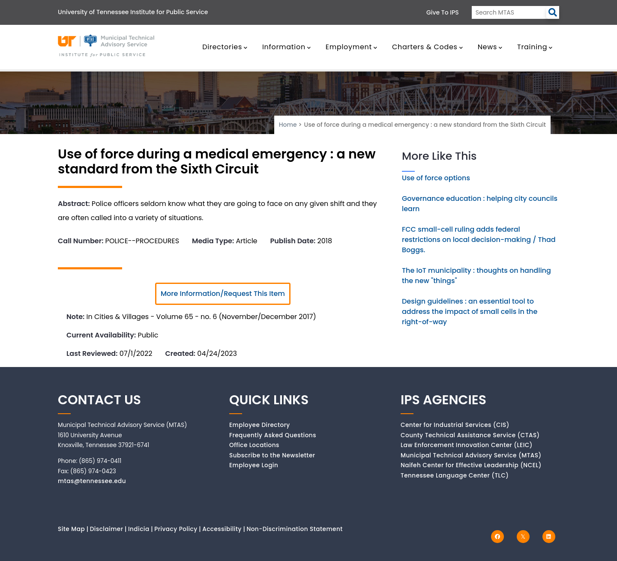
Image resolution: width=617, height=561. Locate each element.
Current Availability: (101, 335)
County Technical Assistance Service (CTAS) (470, 435)
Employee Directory (259, 425)
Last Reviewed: (91, 353)
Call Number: (80, 241)
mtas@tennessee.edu (92, 481)
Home (288, 124)
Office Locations (254, 445)
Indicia (139, 529)
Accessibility (222, 529)
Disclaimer (106, 529)
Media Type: (213, 241)
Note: (75, 317)
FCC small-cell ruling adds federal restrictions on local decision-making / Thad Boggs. (479, 239)
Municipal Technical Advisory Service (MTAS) (471, 455)
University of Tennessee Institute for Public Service (133, 12)
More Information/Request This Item (223, 293)
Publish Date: (293, 241)
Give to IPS (442, 12)
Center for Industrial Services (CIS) (455, 425)
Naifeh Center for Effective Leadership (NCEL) (471, 465)
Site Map (71, 529)
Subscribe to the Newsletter (272, 455)
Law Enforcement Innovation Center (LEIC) (467, 445)
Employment (351, 47)
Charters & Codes (427, 47)
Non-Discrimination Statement (294, 529)
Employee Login (253, 465)
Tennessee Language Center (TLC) (455, 475)
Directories (225, 47)
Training (535, 47)
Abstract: (74, 204)
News (490, 47)
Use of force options (436, 178)
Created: (180, 353)
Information (286, 47)
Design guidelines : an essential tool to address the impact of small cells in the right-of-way (469, 311)
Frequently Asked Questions (272, 435)
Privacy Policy (176, 529)
